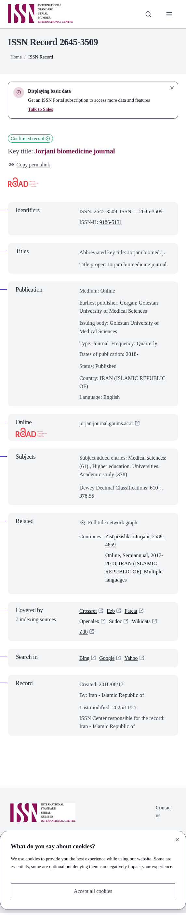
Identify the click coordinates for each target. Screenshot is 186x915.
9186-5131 (111, 222)
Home (16, 56)
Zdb (83, 634)
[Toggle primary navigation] (169, 14)
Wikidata (143, 623)
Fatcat (132, 612)
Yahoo (132, 660)
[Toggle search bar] (148, 14)
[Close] (177, 839)
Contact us (163, 813)
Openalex (89, 623)
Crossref (88, 612)
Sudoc (116, 623)
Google (107, 660)
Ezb (111, 612)
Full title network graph (109, 523)
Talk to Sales (40, 109)
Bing (84, 660)
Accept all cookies (93, 891)
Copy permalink (29, 165)
